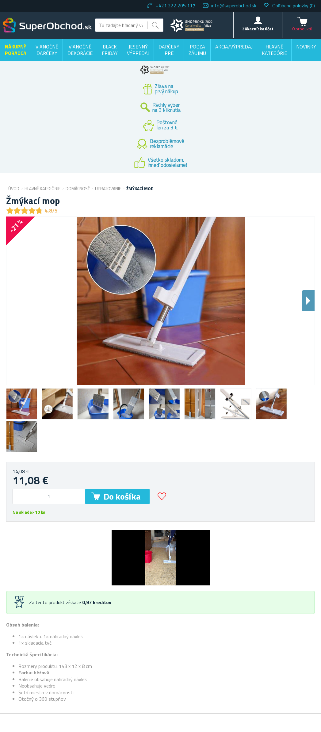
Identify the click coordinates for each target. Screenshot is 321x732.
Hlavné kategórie (274, 50)
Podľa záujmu (197, 50)
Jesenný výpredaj (138, 50)
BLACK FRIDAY (110, 50)
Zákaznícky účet (257, 28)
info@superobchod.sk (233, 5)
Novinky (306, 46)
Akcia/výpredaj (234, 46)
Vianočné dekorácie (80, 50)
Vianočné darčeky (47, 50)
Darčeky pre (169, 50)
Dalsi (308, 300)
